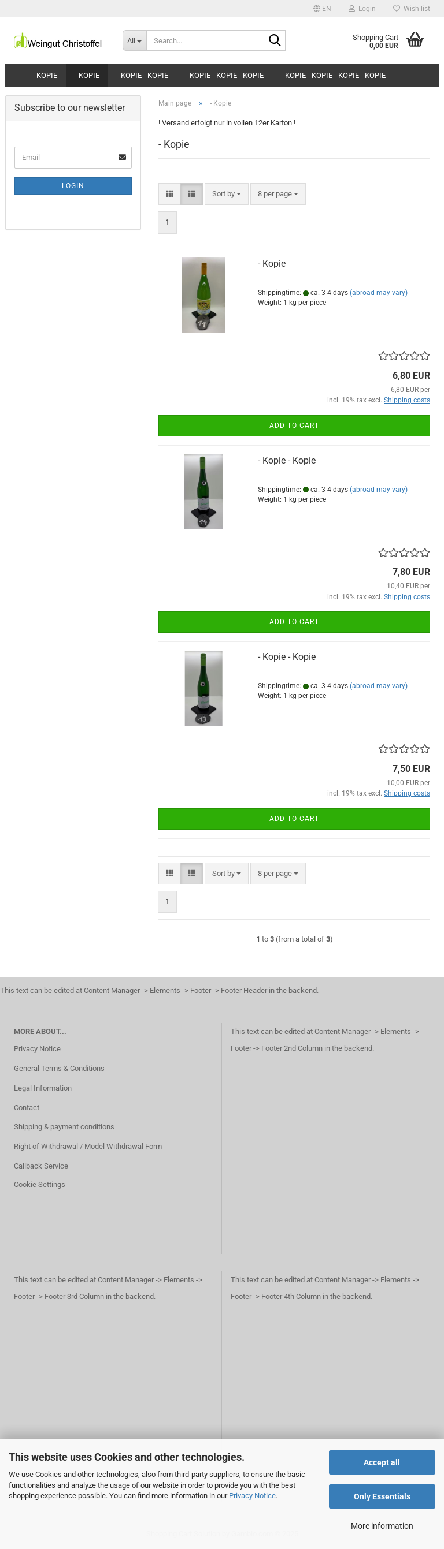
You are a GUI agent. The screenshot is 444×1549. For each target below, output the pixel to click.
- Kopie (44, 75)
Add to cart (294, 425)
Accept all (382, 1462)
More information (382, 1526)
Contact (26, 1107)
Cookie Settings (39, 1184)
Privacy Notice (252, 1495)
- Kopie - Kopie (142, 75)
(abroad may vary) (379, 293)
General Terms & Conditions (59, 1068)
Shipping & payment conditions (64, 1126)
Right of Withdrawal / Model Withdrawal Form (88, 1146)
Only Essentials (382, 1496)
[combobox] (227, 194)
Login (73, 186)
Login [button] (362, 9)
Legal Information (43, 1088)
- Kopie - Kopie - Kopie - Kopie (333, 75)
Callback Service (41, 1166)
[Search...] (135, 40)
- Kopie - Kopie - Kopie (225, 75)
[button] (322, 8)
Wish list (411, 9)
